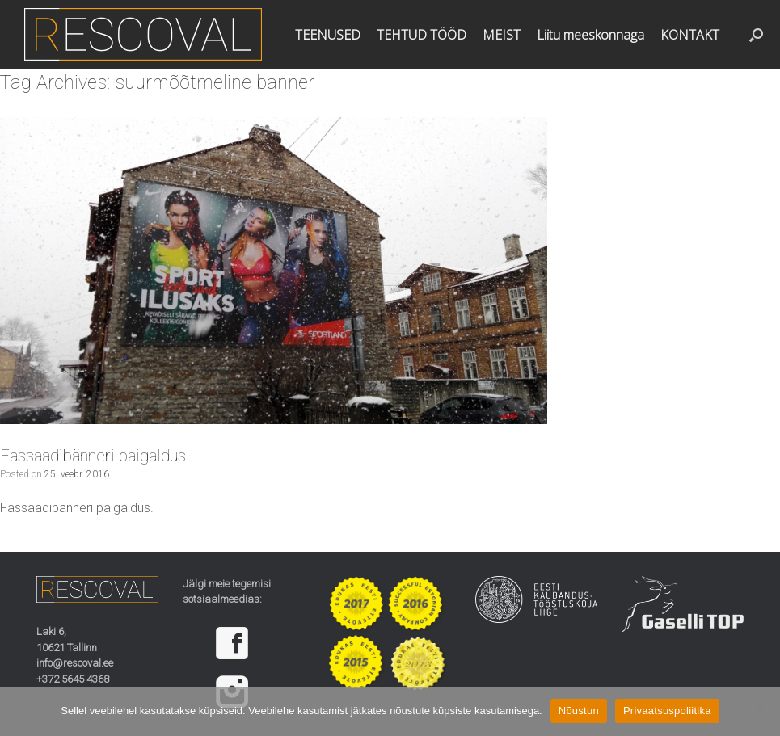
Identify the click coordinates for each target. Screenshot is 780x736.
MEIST (502, 35)
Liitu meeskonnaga (590, 35)
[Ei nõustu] (760, 711)
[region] (244, 667)
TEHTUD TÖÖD (421, 35)
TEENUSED (327, 35)
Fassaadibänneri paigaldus (93, 455)
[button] (756, 34)
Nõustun (579, 710)
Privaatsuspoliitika (667, 710)
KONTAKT (689, 35)
